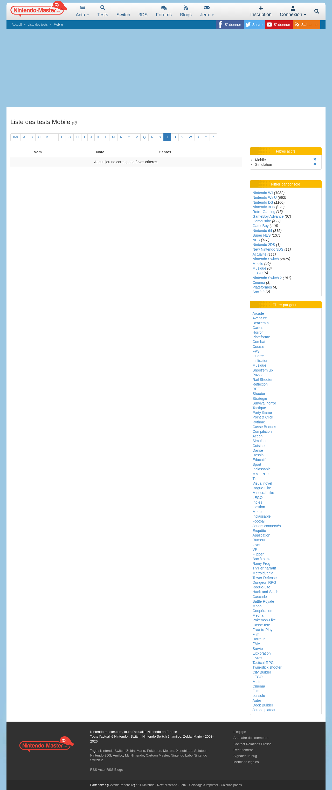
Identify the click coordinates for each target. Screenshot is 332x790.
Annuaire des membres (250, 738)
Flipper (258, 554)
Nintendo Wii (263, 193)
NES (256, 240)
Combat (259, 342)
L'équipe (239, 732)
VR (255, 549)
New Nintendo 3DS (268, 249)
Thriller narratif (264, 568)
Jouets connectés (267, 526)
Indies (257, 502)
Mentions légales (246, 762)
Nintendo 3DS (264, 207)
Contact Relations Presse (252, 744)
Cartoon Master (157, 755)
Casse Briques (264, 427)
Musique (259, 268)
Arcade (258, 313)
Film (256, 634)
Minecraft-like (263, 493)
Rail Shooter (263, 379)
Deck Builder (263, 705)
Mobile (258, 264)
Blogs (186, 11)
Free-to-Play (263, 630)
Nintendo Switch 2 (267, 278)
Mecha (258, 615)
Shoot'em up (263, 370)
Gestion (259, 507)
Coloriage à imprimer (203, 785)
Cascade (260, 597)
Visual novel (262, 483)
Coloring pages (231, 785)
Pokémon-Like (264, 620)
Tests (102, 11)
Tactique (259, 408)
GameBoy (261, 226)
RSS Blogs (114, 770)
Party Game (262, 412)
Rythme (259, 422)
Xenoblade (184, 751)
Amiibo (118, 755)
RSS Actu (97, 770)
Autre (257, 700)
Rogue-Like (262, 488)
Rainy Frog (261, 563)
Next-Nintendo (167, 785)
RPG (256, 389)
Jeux (207, 11)
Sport (257, 464)
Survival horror (264, 403)
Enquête (259, 530)
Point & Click (263, 417)
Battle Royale (263, 601)
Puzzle (258, 375)
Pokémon (154, 751)
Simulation (261, 441)
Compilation (262, 431)
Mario (141, 751)
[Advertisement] (166, 68)
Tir (255, 479)
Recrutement (243, 750)
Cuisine (259, 446)
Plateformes (262, 287)
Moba (257, 606)
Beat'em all (262, 323)
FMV (256, 644)
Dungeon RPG (264, 582)
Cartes (258, 328)
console (259, 695)
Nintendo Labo (182, 755)
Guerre (258, 356)
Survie (258, 649)
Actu (82, 11)
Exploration (262, 653)
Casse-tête (261, 625)
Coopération (262, 611)
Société (259, 292)
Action (258, 436)
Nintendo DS (263, 202)
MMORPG (261, 474)
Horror (258, 332)
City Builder (262, 672)
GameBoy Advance (268, 216)
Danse (258, 450)
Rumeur (259, 540)
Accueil (17, 24)
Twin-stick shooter (267, 667)
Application (262, 535)
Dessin (258, 455)
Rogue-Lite (262, 587)
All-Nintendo (145, 785)
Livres (257, 658)
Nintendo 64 (262, 231)
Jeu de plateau (264, 710)
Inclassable (262, 469)
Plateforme (261, 337)
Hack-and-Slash (266, 592)
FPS (256, 351)
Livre (256, 544)
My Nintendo (134, 755)
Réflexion (260, 384)
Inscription (261, 11)
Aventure (260, 318)
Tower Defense (265, 578)
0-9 (15, 137)
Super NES (262, 235)
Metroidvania (263, 573)
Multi (256, 681)
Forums (164, 11)
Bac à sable (262, 559)
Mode (257, 512)
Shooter (259, 393)
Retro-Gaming (264, 212)
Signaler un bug (245, 756)
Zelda (130, 751)
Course (258, 347)
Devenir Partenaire (121, 785)
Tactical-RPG (263, 663)
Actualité (260, 254)
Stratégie (260, 398)
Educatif (259, 460)
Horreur (259, 639)
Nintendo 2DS (264, 245)
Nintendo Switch (266, 259)
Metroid (168, 751)
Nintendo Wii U (265, 197)
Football (259, 521)
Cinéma (259, 282)
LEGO (258, 273)
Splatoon (201, 751)
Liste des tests (38, 24)
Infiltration (260, 361)
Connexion (293, 11)
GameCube (262, 221)
